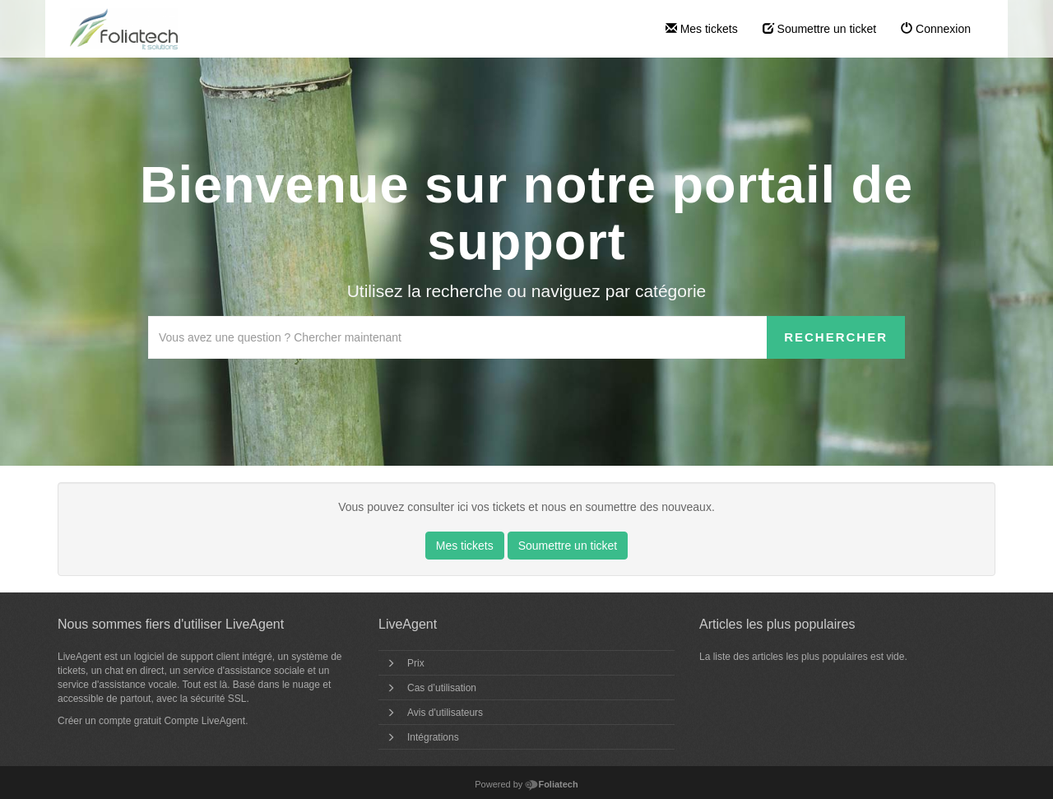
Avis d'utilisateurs (445, 712)
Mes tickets (702, 28)
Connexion (936, 28)
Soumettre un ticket (820, 28)
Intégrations (433, 737)
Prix (415, 663)
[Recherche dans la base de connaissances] (458, 337)
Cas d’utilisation (441, 688)
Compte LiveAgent (204, 721)
